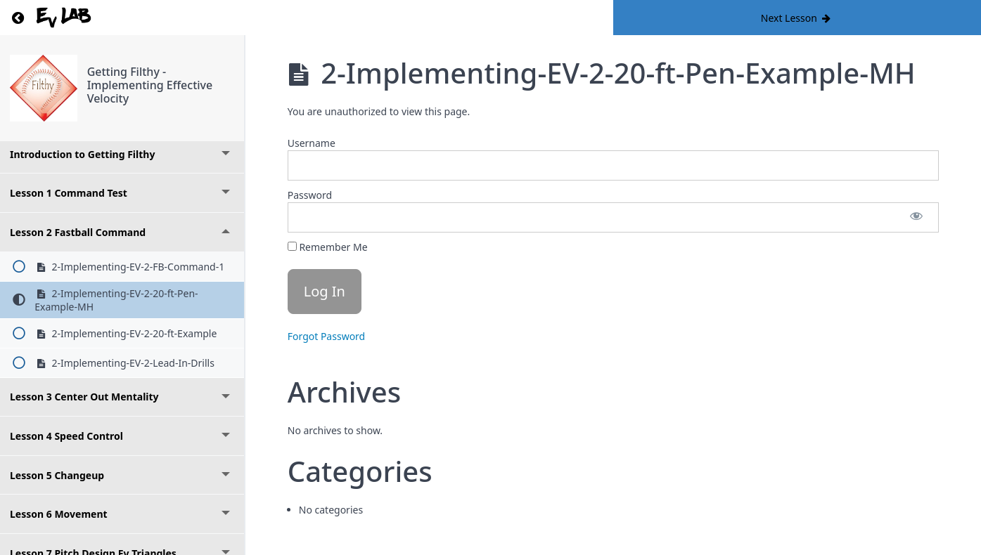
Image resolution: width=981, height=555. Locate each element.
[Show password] (916, 217)
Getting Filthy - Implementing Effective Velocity (150, 85)
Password (310, 195)
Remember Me (328, 247)
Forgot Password (326, 336)
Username (311, 143)
